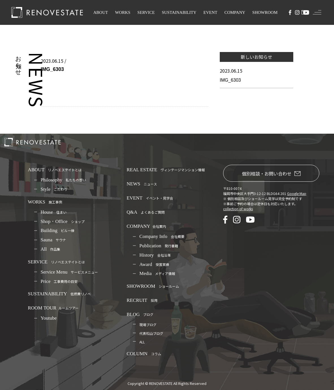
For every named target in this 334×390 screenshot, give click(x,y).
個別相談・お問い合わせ (271, 173)
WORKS (122, 12)
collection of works (238, 208)
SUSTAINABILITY (179, 12)
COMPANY (234, 12)
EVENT (210, 12)
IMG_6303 (230, 80)
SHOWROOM (264, 12)
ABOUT (100, 12)
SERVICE (146, 12)
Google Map (296, 193)
